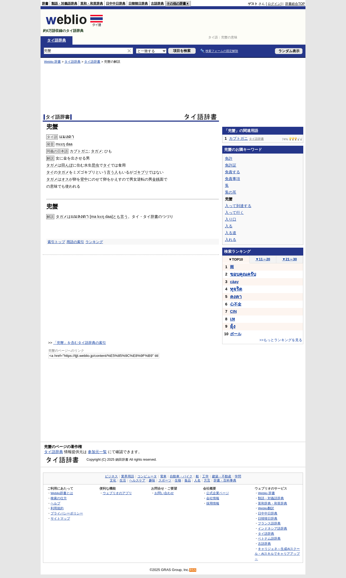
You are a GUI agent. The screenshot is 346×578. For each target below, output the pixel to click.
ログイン (274, 4)
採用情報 (212, 503)
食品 (187, 480)
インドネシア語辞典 (272, 528)
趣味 (152, 480)
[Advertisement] (206, 23)
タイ (107, 165)
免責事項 (232, 179)
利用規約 (57, 508)
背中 (84, 179)
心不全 (235, 304)
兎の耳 (230, 192)
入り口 (230, 219)
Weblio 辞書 (52, 61)
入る (228, 226)
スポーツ (164, 480)
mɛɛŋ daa (64, 144)
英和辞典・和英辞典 (272, 503)
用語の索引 (75, 242)
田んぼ (67, 165)
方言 (207, 480)
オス (65, 179)
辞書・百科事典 (225, 480)
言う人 (112, 172)
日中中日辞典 (115, 3)
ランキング (94, 242)
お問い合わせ (164, 493)
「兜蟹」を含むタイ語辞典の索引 (79, 343)
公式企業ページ (217, 493)
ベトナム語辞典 (269, 538)
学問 (238, 476)
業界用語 (127, 476)
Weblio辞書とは (62, 493)
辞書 (45, 3)
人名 (197, 480)
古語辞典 (157, 3)
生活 (122, 480)
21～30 (289, 259)
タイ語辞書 (92, 61)
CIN (233, 311)
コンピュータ (147, 476)
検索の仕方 (59, 498)
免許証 (230, 165)
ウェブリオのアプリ (117, 493)
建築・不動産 (221, 476)
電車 (163, 476)
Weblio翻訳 (266, 508)
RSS (193, 570)
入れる (230, 239)
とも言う (120, 216)
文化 (113, 480)
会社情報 (212, 498)
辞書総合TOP (295, 4)
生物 (178, 480)
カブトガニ (79, 151)
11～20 (262, 259)
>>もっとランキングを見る (281, 340)
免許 (228, 158)
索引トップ (56, 242)
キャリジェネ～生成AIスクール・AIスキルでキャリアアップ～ (277, 553)
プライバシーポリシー (67, 513)
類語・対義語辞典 (64, 3)
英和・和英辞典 (91, 3)
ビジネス (111, 476)
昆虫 (95, 165)
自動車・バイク (181, 476)
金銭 (156, 179)
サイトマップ (60, 518)
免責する (232, 172)
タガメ (96, 151)
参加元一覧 (97, 452)
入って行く (234, 212)
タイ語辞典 (56, 40)
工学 (205, 476)
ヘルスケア (137, 480)
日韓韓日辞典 (138, 3)
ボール (235, 334)
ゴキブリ (140, 172)
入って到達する (238, 206)
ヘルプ (55, 503)
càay (234, 282)
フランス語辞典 (269, 523)
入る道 (230, 233)
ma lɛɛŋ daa (101, 216)
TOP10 (235, 259)
